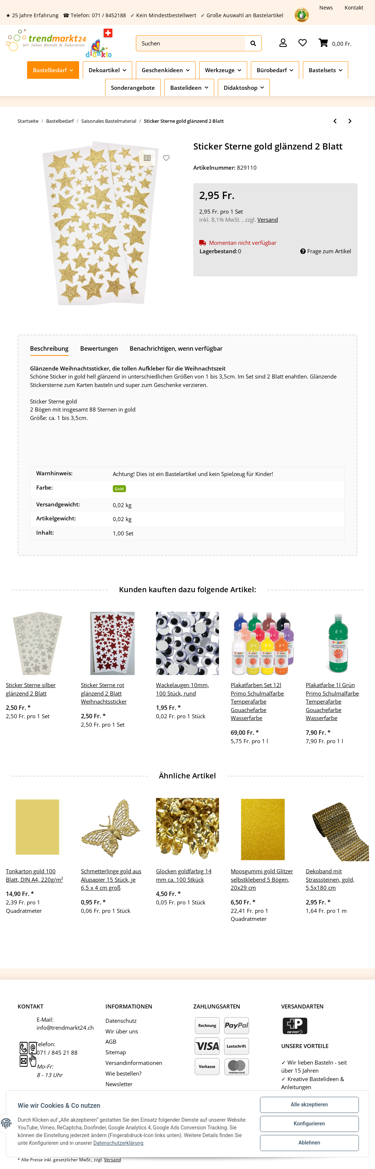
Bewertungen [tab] (99, 348)
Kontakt (354, 7)
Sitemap (115, 1052)
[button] (283, 43)
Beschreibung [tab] (49, 348)
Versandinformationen (133, 1062)
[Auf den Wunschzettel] (166, 158)
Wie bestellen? (123, 1073)
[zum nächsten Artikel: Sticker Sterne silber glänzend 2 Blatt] (349, 121)
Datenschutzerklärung (159, 1143)
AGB (110, 1041)
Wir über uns (121, 1031)
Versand (267, 219)
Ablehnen (309, 1143)
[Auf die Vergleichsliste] (147, 158)
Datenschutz (121, 1020)
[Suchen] (190, 43)
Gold (119, 488)
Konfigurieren (308, 1124)
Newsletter (119, 1084)
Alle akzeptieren (308, 1105)
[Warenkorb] (335, 43)
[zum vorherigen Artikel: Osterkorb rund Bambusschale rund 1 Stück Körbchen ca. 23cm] (334, 121)
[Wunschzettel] (303, 43)
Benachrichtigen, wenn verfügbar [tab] (176, 348)
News (326, 7)
